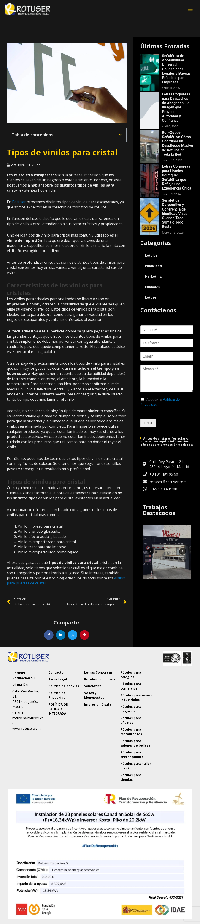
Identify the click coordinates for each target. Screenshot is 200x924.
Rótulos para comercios (130, 686)
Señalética (93, 686)
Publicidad (153, 266)
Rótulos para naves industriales (136, 697)
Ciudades (152, 287)
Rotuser (19, 201)
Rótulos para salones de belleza (135, 743)
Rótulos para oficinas (130, 720)
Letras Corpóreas (98, 672)
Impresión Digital (98, 704)
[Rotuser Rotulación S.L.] (172, 703)
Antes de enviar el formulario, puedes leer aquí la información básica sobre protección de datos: (166, 441)
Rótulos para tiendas (130, 777)
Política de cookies (63, 686)
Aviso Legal (57, 679)
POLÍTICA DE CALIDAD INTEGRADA (58, 709)
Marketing (153, 276)
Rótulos (151, 255)
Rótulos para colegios (130, 674)
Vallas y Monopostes (94, 695)
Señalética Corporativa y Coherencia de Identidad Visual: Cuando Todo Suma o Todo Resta (176, 213)
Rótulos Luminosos (99, 679)
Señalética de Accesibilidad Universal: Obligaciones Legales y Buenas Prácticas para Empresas (176, 69)
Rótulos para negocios (130, 708)
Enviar (148, 422)
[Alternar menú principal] (190, 9)
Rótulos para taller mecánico (135, 765)
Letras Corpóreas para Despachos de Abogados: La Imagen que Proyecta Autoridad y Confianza (176, 107)
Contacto (56, 672)
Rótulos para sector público (132, 754)
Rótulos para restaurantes (131, 731)
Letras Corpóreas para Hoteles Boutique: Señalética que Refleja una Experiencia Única (176, 177)
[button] (120, 135)
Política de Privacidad (57, 695)
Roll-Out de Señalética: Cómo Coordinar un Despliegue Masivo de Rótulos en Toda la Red (177, 143)
